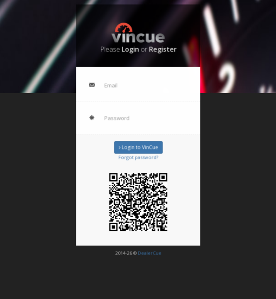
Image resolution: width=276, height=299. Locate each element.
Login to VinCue (138, 146)
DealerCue (148, 250)
